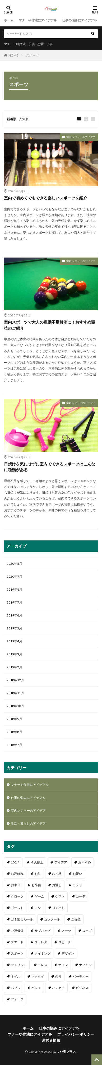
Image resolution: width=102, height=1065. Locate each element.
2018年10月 (15, 706)
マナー (8, 44)
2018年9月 (14, 719)
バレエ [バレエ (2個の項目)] (36, 988)
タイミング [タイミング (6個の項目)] (42, 953)
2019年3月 (14, 654)
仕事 (49, 44)
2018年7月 (14, 745)
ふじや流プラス (64, 1052)
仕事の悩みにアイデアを (79, 20)
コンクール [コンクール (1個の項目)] (52, 919)
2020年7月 (14, 576)
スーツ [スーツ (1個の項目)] (66, 931)
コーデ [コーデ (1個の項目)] (80, 896)
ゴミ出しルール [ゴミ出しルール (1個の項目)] (22, 919)
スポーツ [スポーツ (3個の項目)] (17, 953)
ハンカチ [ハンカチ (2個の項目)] (58, 988)
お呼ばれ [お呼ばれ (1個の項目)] (17, 874)
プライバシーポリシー (75, 1034)
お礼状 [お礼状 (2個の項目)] (57, 874)
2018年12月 (15, 680)
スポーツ (32, 55)
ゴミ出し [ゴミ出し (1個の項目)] (58, 908)
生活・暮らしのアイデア (28, 823)
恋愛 (40, 44)
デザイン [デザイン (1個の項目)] (68, 953)
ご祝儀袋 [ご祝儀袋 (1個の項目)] (17, 931)
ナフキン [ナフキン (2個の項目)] (85, 965)
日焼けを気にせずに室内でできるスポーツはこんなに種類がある (49, 466)
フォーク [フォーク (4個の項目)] (17, 999)
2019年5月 (14, 628)
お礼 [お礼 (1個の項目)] (38, 874)
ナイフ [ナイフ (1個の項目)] (63, 965)
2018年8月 (14, 732)
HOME (13, 55)
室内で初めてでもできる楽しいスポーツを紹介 (45, 197)
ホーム (8, 20)
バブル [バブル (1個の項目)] (15, 988)
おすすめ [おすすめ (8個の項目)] (84, 862)
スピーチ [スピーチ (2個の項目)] (64, 942)
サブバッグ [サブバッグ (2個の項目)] (42, 931)
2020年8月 (14, 564)
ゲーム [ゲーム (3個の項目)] (39, 896)
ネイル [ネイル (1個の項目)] (15, 976)
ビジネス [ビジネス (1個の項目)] (82, 988)
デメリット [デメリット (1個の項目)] (19, 965)
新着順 (11, 119)
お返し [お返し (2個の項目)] (57, 885)
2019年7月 (14, 602)
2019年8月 (14, 589)
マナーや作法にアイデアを (38, 20)
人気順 (24, 119)
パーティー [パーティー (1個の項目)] (81, 976)
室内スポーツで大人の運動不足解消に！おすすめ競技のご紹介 (49, 325)
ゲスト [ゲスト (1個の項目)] (60, 896)
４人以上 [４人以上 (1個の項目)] (37, 862)
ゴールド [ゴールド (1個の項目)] (17, 908)
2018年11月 (15, 693)
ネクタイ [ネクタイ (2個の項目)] (37, 976)
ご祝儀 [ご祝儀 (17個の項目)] (76, 919)
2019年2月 (14, 667)
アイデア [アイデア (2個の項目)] (60, 862)
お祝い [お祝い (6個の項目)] (77, 874)
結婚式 (21, 44)
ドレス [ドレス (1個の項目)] (42, 965)
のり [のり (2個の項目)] (58, 976)
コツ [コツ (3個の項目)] (38, 908)
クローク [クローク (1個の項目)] (17, 896)
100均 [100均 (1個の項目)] (15, 862)
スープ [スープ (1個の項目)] (87, 931)
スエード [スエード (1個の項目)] (17, 942)
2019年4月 (14, 641)
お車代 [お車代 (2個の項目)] (15, 885)
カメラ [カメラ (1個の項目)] (77, 885)
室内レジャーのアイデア (80, 137)
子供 (31, 44)
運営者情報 (51, 1040)
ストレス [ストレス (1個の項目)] (41, 942)
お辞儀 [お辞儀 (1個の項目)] (36, 885)
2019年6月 (14, 615)
